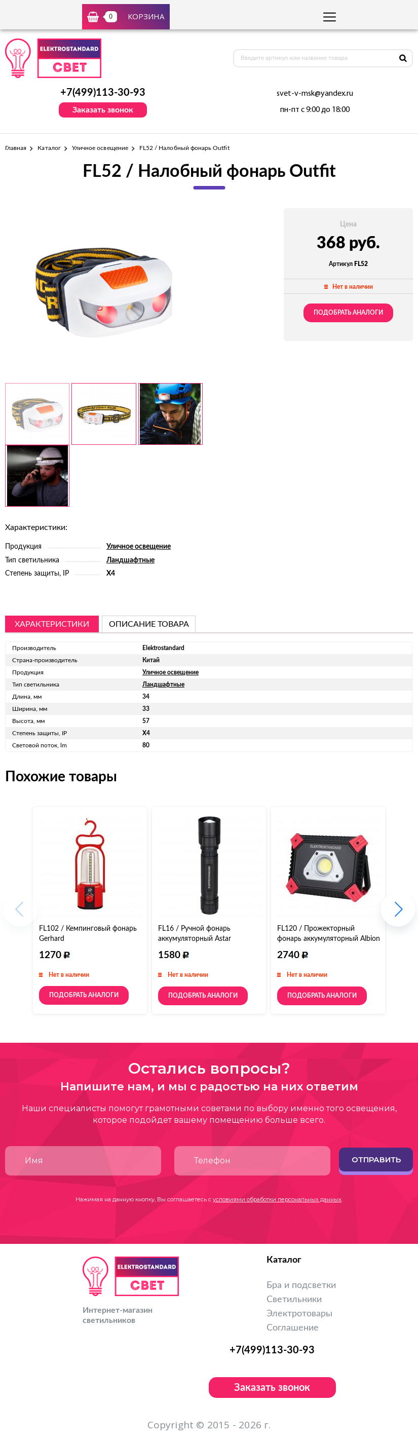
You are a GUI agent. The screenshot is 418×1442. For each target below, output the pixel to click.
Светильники (294, 1299)
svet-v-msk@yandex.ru (315, 94)
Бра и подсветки (301, 1285)
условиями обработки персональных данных (277, 1199)
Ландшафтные (130, 560)
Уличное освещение (100, 148)
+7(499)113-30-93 (102, 93)
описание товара (149, 624)
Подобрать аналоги (348, 313)
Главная (15, 148)
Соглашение (293, 1328)
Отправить (376, 1159)
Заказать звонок (102, 110)
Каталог (48, 148)
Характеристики (52, 624)
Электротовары (299, 1313)
